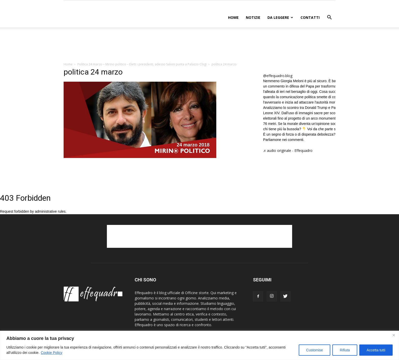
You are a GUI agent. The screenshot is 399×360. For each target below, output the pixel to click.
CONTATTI (310, 17)
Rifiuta (345, 350)
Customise (314, 350)
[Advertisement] (199, 45)
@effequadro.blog (277, 75)
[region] (199, 345)
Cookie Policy (51, 353)
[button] (329, 18)
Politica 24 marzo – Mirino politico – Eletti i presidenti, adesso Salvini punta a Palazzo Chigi (142, 64)
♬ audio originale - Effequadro (287, 150)
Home (233, 17)
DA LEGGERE (280, 17)
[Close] (394, 335)
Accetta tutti (376, 350)
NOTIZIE (253, 17)
